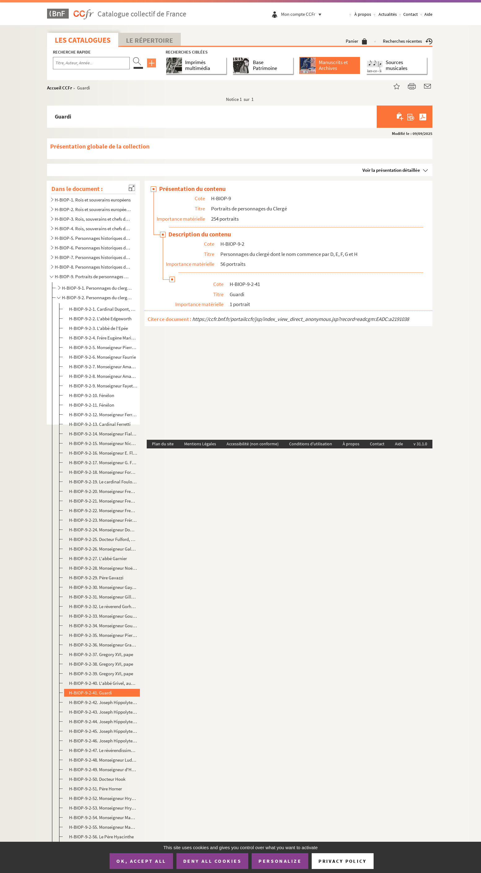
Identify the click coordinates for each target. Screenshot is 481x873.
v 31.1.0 (420, 444)
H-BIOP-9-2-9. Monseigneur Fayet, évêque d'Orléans (103, 386)
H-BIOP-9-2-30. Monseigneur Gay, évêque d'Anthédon (103, 587)
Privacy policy (342, 861)
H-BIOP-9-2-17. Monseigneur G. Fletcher (103, 462)
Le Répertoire (149, 40)
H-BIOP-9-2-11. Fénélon (91, 405)
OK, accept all (141, 861)
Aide (428, 14)
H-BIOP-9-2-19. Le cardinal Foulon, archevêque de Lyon (103, 482)
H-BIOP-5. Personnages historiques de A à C (93, 238)
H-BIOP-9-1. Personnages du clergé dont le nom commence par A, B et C (97, 288)
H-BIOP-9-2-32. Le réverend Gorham (103, 606)
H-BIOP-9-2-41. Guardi (90, 693)
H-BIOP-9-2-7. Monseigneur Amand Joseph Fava (103, 367)
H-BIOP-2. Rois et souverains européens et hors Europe (93, 209)
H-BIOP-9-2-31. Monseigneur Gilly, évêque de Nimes (103, 597)
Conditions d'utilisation (310, 444)
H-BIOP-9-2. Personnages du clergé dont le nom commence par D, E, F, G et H (97, 297)
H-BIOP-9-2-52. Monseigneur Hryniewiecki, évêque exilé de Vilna (103, 798)
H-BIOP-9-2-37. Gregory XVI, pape (101, 654)
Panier (356, 41)
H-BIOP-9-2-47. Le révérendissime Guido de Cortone (103, 750)
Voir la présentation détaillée (391, 170)
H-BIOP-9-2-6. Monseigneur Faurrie (102, 357)
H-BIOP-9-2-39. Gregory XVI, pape (101, 673)
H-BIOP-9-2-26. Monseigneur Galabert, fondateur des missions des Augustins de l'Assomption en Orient (103, 549)
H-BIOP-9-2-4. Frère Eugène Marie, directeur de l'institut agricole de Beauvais (103, 338)
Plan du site (163, 444)
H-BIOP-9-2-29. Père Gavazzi (96, 578)
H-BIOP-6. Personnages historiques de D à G (93, 248)
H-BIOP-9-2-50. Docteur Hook (97, 779)
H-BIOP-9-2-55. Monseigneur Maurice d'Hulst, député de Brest (103, 827)
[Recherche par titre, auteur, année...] (91, 63)
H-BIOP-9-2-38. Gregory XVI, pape (101, 664)
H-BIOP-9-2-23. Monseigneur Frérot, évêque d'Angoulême (103, 520)
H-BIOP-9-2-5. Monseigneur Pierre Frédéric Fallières (103, 347)
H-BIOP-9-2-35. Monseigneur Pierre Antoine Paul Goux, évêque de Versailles (103, 635)
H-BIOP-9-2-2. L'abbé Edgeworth (100, 319)
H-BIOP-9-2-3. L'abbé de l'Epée (98, 328)
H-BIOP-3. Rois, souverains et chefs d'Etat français (93, 219)
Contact (410, 14)
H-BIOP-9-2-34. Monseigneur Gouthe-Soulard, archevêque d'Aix (103, 626)
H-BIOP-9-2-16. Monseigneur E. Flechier (103, 453)
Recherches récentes (407, 41)
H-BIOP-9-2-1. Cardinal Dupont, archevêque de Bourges (103, 309)
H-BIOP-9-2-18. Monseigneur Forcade (103, 472)
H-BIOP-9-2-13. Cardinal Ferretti (100, 424)
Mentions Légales (200, 444)
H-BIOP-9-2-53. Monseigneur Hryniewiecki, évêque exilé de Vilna (103, 808)
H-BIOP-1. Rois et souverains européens (93, 200)
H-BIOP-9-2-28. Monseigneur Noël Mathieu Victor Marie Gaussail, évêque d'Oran (103, 568)
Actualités (388, 14)
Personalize (279, 861)
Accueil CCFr (59, 88)
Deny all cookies (212, 861)
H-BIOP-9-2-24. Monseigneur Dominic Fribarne (103, 530)
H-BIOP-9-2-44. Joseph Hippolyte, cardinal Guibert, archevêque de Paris (103, 721)
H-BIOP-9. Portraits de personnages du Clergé (93, 276)
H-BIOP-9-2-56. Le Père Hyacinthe (101, 837)
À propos (362, 14)
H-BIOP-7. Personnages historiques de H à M (93, 257)
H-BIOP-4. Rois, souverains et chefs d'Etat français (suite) (93, 228)
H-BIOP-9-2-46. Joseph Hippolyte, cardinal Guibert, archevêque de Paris (103, 741)
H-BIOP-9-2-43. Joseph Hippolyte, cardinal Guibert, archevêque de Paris (103, 712)
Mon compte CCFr (302, 14)
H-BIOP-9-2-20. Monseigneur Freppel (103, 491)
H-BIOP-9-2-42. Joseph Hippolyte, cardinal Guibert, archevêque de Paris (103, 702)
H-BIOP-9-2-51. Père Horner (95, 789)
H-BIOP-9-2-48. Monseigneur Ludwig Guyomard (103, 760)
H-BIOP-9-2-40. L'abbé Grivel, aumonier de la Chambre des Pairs (103, 683)
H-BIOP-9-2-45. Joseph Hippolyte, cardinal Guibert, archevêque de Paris (103, 731)
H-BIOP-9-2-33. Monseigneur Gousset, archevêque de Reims (103, 616)
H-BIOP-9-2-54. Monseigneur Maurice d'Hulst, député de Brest (103, 817)
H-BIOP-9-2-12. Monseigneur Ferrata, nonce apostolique (103, 414)
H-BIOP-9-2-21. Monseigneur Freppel (103, 501)
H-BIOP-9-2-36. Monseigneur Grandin (103, 645)
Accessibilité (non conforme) (253, 444)
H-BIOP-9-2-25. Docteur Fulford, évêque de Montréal (103, 539)
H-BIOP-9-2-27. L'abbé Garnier (98, 558)
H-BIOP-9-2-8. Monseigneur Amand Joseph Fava (103, 376)
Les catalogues (82, 40)
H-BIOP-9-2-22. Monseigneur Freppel (103, 510)
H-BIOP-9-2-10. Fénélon (91, 395)
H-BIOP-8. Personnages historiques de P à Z (93, 267)
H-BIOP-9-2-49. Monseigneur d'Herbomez (103, 769)
